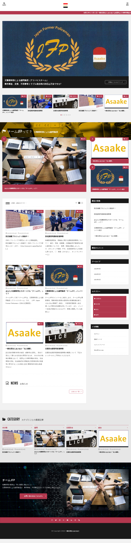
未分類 (49, 96)
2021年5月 (98, 283)
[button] (4, 101)
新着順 (8, 205)
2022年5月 (98, 277)
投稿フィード (98, 344)
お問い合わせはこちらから (33, 500)
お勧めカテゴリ (22, 205)
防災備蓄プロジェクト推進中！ (90, 111)
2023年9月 (98, 271)
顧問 (24, 96)
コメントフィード (100, 350)
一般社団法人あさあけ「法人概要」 (115, 112)
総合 (126, 96)
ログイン (97, 339)
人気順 (13, 205)
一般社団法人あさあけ (72, 535)
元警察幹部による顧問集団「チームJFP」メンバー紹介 (14, 112)
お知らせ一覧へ (76, 394)
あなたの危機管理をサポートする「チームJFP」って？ (29, 189)
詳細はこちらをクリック (114, 82)
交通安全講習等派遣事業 (61, 111)
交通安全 (74, 96)
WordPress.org (99, 356)
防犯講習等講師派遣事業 (36, 111)
